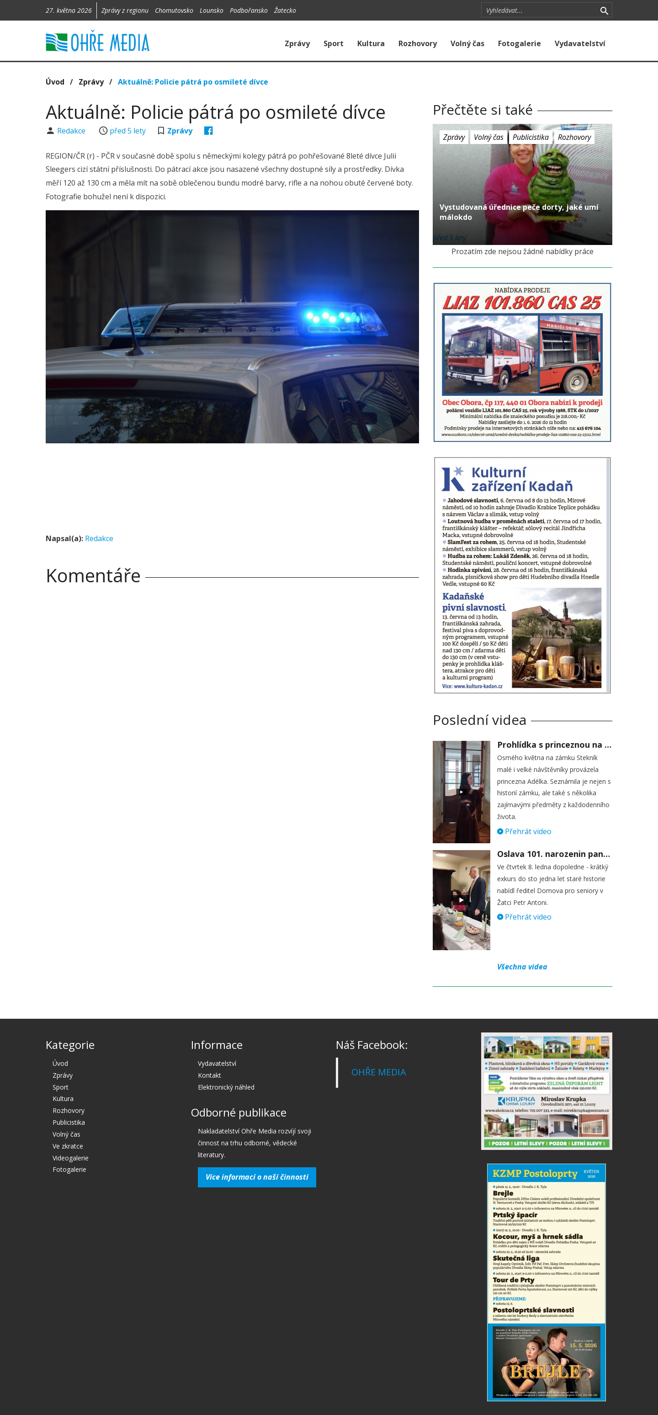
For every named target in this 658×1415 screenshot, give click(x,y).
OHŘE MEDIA (378, 1072)
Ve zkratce (68, 1146)
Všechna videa (522, 967)
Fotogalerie (519, 43)
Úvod (55, 82)
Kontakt (209, 1075)
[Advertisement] (232, 475)
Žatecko (285, 10)
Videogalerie (71, 1158)
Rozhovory (417, 43)
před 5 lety (128, 131)
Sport (334, 43)
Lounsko (211, 10)
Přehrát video (524, 831)
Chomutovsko (174, 10)
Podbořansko (249, 10)
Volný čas (467, 43)
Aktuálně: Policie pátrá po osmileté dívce (193, 82)
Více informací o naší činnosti (257, 1177)
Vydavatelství (580, 43)
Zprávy (297, 43)
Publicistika (531, 137)
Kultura (371, 43)
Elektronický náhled (226, 1087)
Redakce (72, 131)
